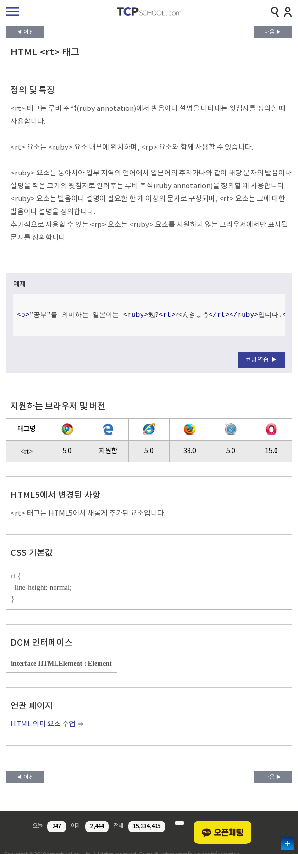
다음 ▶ (273, 32)
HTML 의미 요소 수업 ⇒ (47, 724)
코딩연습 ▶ (261, 360)
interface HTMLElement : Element (61, 663)
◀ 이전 (25, 32)
